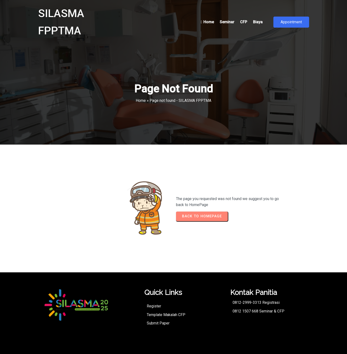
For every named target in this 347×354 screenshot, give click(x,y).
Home (141, 100)
